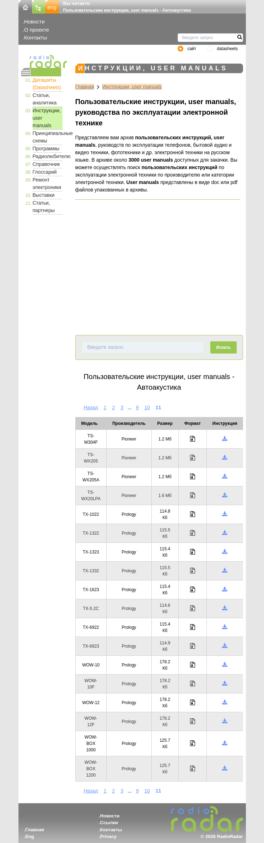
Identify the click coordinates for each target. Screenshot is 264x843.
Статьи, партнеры (44, 206)
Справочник (46, 164)
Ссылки (109, 822)
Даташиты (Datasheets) (47, 83)
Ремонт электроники (47, 183)
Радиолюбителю (48, 156)
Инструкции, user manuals (47, 118)
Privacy (108, 836)
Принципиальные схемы (48, 137)
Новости (34, 21)
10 (147, 407)
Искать (223, 347)
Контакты (35, 37)
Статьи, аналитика (45, 99)
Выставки (44, 195)
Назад (91, 407)
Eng (29, 836)
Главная (84, 87)
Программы (46, 148)
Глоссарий (45, 172)
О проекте (36, 30)
